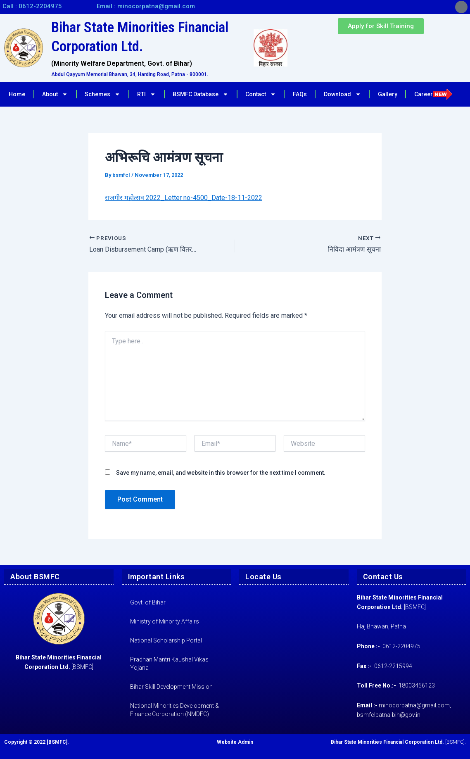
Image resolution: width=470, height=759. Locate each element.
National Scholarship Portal (166, 640)
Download (342, 94)
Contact (260, 94)
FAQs (300, 94)
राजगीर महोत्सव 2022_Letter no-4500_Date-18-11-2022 (183, 198)
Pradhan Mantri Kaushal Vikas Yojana (169, 663)
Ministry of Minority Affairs (164, 621)
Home (17, 94)
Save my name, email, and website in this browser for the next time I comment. (220, 472)
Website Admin (235, 742)
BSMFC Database (200, 94)
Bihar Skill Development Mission (171, 686)
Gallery (387, 94)
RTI (146, 94)
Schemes (102, 94)
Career (433, 94)
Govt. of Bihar (148, 602)
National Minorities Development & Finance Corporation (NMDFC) (174, 709)
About (55, 94)
